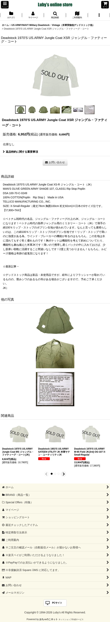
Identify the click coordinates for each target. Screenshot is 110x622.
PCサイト (57, 602)
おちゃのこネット (48, 619)
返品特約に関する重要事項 (20, 151)
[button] (5, 4)
